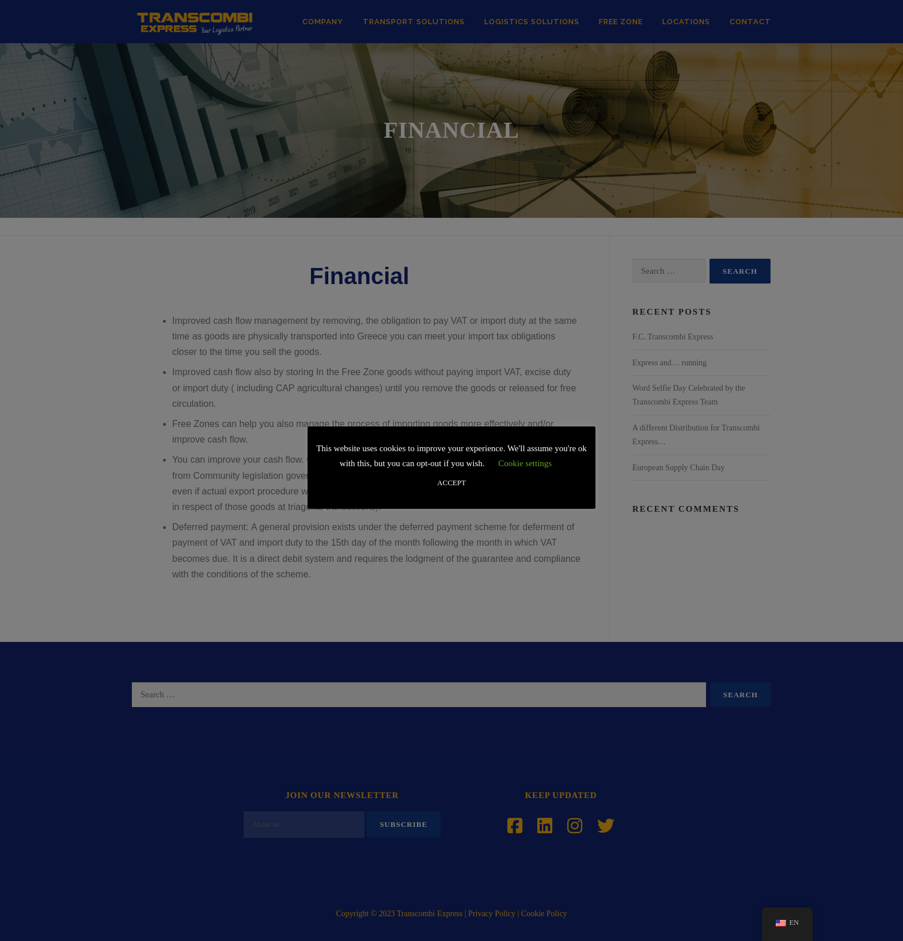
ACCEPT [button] (451, 482)
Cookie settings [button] (525, 463)
